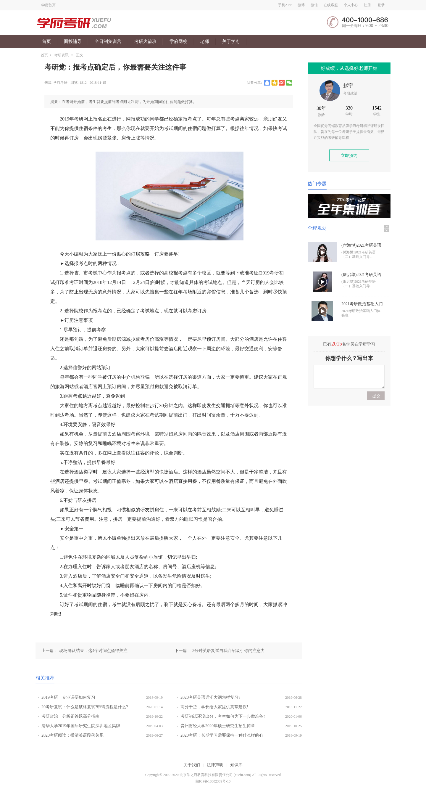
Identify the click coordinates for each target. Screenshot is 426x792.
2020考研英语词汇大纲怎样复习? (210, 697)
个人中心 (351, 5)
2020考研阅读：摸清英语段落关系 (72, 735)
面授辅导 (73, 41)
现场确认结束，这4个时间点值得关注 (93, 650)
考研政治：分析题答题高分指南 (70, 716)
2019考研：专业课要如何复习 (73, 697)
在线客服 (331, 5)
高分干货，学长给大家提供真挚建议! (214, 707)
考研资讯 (61, 55)
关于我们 (191, 765)
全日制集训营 (108, 41)
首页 (46, 41)
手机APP (285, 5)
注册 (367, 5)
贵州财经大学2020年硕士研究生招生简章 (217, 726)
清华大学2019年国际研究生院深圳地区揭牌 (80, 726)
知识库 (236, 765)
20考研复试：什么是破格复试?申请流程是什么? (84, 707)
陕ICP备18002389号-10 (213, 781)
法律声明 (215, 765)
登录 (381, 5)
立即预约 (349, 155)
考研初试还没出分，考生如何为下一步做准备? (222, 716)
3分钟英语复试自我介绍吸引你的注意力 (228, 650)
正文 (79, 55)
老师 (204, 41)
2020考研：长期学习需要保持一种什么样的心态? (221, 736)
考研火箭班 (145, 41)
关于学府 (231, 41)
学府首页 (48, 5)
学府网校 (178, 41)
